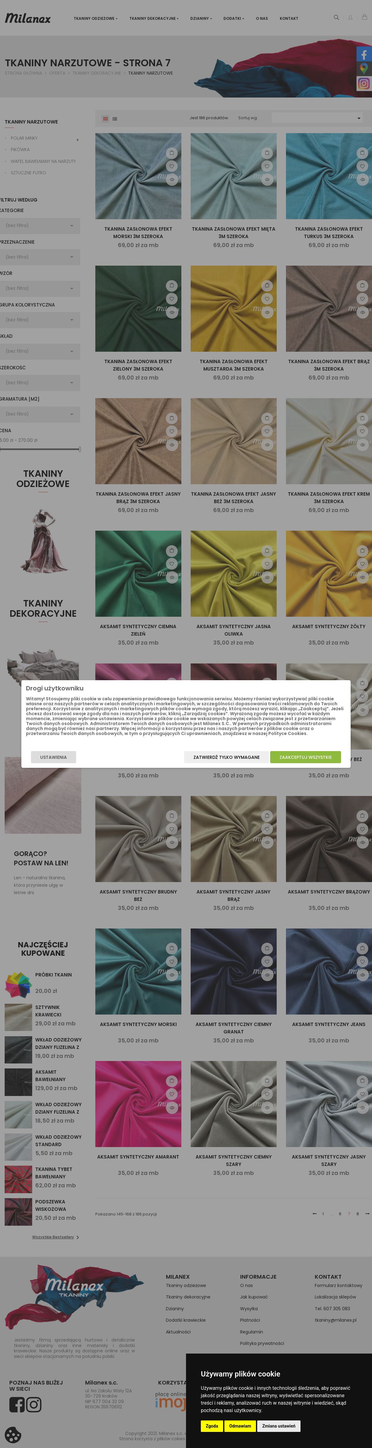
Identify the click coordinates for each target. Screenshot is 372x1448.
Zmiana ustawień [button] (278, 1426)
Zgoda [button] (212, 1426)
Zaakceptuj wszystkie (292, 759)
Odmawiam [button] (240, 1426)
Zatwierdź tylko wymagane (213, 759)
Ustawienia (67, 759)
